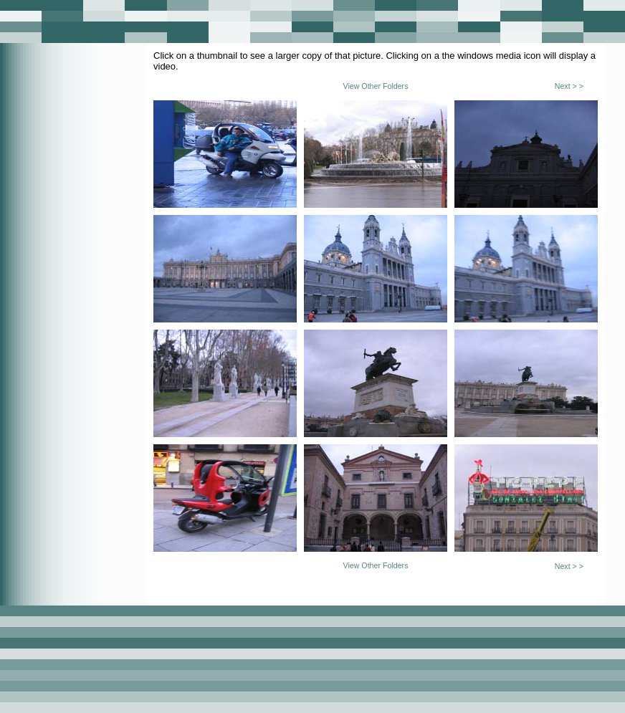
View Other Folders (375, 86)
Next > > (569, 86)
